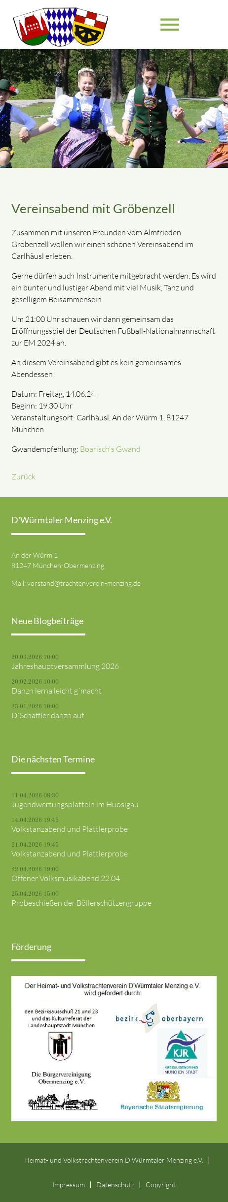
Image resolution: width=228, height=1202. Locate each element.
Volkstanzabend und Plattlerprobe (69, 829)
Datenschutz (115, 1184)
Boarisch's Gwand (110, 449)
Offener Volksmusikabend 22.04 (65, 878)
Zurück (23, 476)
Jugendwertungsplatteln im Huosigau (75, 804)
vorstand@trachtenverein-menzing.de (84, 583)
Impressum (68, 1184)
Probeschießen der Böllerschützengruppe (81, 903)
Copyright (161, 1184)
